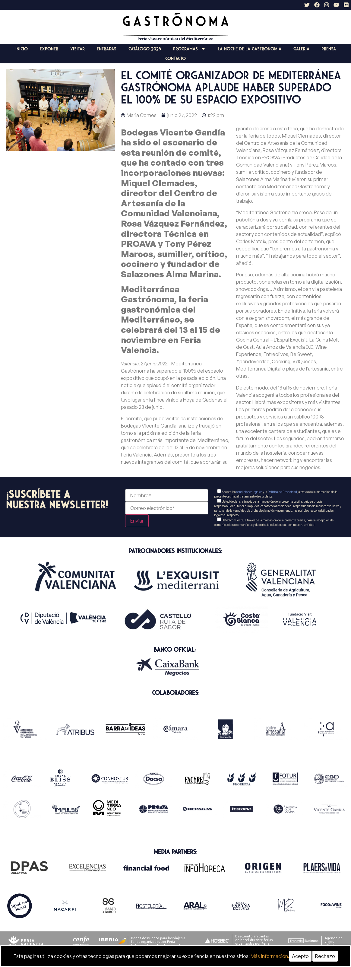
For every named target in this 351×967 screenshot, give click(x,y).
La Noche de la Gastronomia (249, 49)
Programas (189, 49)
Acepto (300, 956)
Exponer (49, 49)
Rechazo (325, 956)
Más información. (270, 956)
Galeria (301, 49)
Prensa (328, 49)
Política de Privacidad (282, 492)
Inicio (21, 49)
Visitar (77, 49)
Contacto (175, 58)
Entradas (106, 49)
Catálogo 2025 (144, 49)
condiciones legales (249, 492)
